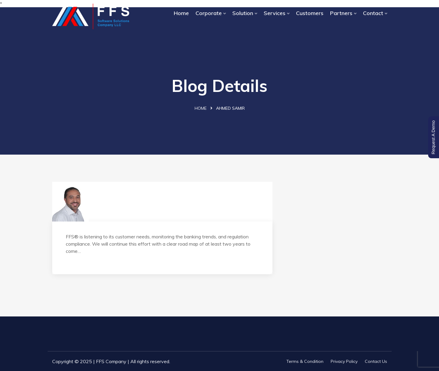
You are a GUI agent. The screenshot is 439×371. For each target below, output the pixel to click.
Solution (242, 13)
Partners (341, 13)
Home (181, 13)
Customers (309, 13)
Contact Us (376, 361)
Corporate (209, 13)
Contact (373, 13)
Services (274, 13)
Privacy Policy (344, 361)
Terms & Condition (304, 361)
